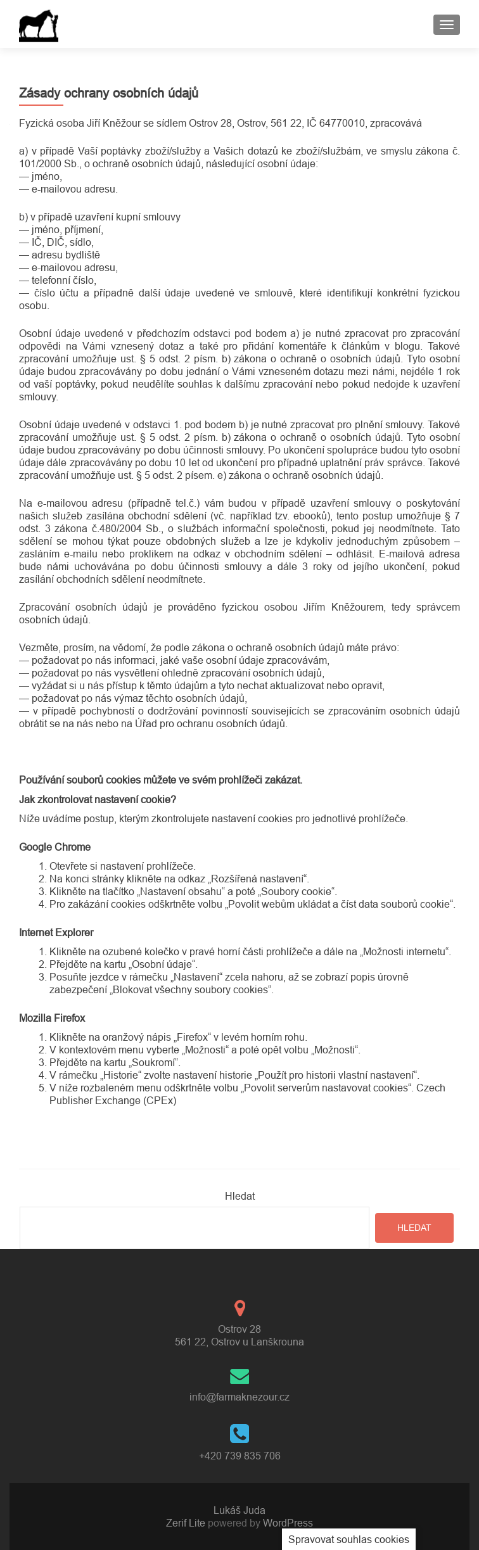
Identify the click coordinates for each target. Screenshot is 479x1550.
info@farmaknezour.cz (239, 1396)
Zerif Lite (187, 1522)
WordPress (286, 1522)
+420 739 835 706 (240, 1455)
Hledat (240, 1196)
